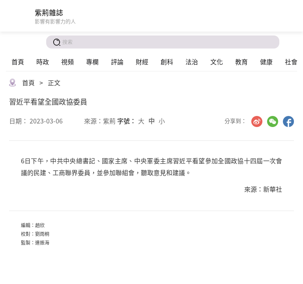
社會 (291, 61)
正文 (54, 82)
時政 (42, 61)
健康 (266, 61)
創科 (167, 61)
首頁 (17, 61)
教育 (241, 61)
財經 (142, 61)
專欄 (92, 61)
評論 (117, 61)
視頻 (67, 61)
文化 (216, 61)
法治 (191, 61)
